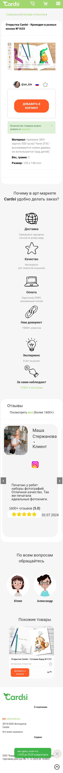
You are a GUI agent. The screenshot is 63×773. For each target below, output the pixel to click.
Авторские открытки (32, 14)
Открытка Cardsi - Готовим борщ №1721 (31, 659)
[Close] (52, 125)
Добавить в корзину (20, 672)
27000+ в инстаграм (31, 387)
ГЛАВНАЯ (11, 14)
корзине (25, 129)
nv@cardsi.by (11, 718)
